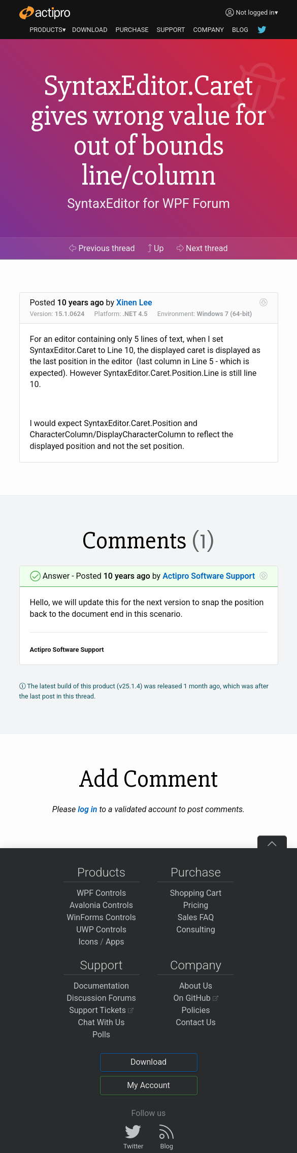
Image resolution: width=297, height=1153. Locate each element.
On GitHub (196, 998)
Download (148, 1062)
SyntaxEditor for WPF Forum (148, 203)
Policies (196, 1010)
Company (195, 965)
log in (87, 809)
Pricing (196, 905)
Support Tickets (101, 1010)
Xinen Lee (134, 302)
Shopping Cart (195, 893)
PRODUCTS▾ (47, 29)
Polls (101, 1034)
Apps (115, 942)
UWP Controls (101, 929)
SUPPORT (171, 29)
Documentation (101, 986)
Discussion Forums (101, 998)
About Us (195, 986)
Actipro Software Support (208, 576)
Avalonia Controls (101, 905)
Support (101, 965)
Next (202, 248)
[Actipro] (44, 13)
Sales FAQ (196, 917)
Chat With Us (101, 1022)
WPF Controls (101, 893)
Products (101, 872)
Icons (88, 942)
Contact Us (196, 1022)
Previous (102, 248)
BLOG (240, 29)
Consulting (195, 929)
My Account (148, 1085)
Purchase (196, 872)
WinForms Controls (101, 917)
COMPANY (208, 29)
